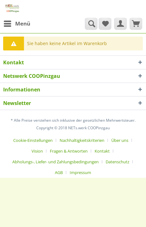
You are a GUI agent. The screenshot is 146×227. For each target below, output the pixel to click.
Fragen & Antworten (69, 151)
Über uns (119, 140)
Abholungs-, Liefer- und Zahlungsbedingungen (55, 162)
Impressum (80, 172)
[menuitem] (16, 23)
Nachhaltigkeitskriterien (82, 140)
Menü (17, 23)
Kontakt (102, 151)
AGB (59, 172)
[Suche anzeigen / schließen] (91, 23)
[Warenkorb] (136, 23)
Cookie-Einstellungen (33, 140)
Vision (37, 151)
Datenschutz (117, 162)
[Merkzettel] (105, 23)
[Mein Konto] (120, 23)
